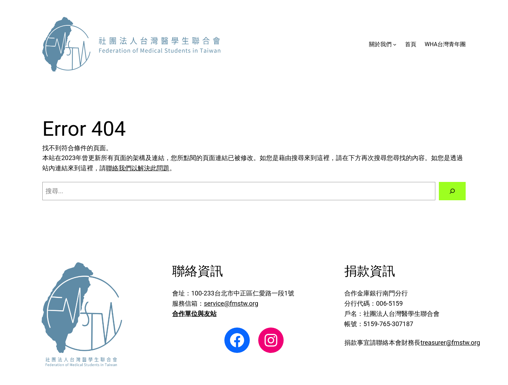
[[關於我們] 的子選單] (395, 44)
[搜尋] (452, 191)
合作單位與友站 (194, 313)
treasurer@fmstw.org (450, 342)
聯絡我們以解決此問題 (137, 168)
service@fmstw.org (231, 303)
